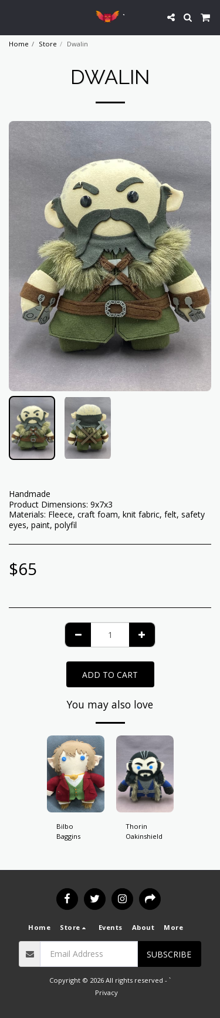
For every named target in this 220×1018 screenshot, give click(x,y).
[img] (75, 773)
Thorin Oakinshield (144, 831)
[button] (13, 17)
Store (48, 43)
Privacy (106, 992)
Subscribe (169, 954)
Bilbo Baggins (68, 831)
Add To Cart (110, 674)
